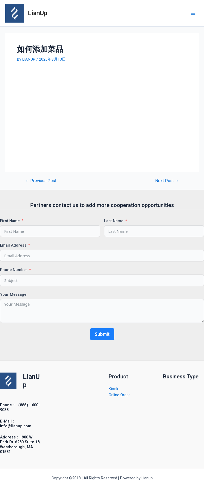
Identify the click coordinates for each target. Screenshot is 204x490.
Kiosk (113, 388)
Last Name (113, 220)
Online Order (119, 394)
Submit (102, 334)
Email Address (13, 245)
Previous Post (40, 181)
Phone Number (13, 269)
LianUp (37, 13)
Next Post (167, 181)
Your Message (13, 294)
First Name (10, 220)
